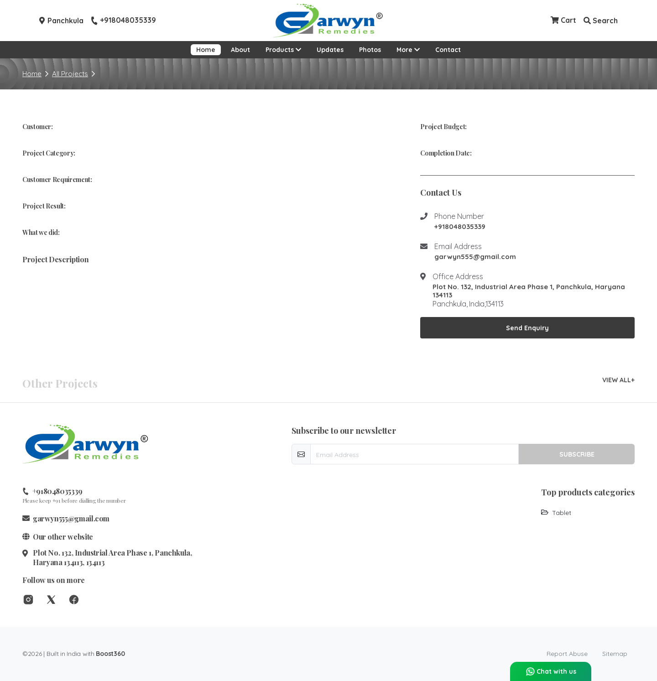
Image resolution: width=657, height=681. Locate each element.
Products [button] (283, 50)
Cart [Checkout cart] (563, 20)
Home (205, 50)
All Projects (70, 73)
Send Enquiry (527, 328)
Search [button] (601, 20)
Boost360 (110, 654)
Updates (330, 50)
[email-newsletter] (414, 454)
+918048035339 (123, 20)
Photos (370, 50)
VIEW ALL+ (618, 380)
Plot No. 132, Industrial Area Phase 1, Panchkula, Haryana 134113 (529, 291)
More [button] (410, 49)
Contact (448, 50)
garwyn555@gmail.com (475, 257)
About (240, 50)
